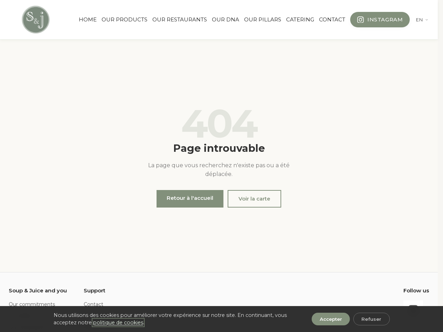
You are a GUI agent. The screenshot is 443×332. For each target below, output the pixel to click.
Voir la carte (254, 198)
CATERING (300, 19)
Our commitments (32, 304)
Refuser (371, 319)
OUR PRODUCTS (124, 19)
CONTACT (332, 19)
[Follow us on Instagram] (380, 19)
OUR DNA (225, 19)
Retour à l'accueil (190, 198)
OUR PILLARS (262, 19)
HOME (88, 19)
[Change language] (422, 19)
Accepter (331, 319)
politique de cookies (118, 322)
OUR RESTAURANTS (179, 19)
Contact (93, 304)
